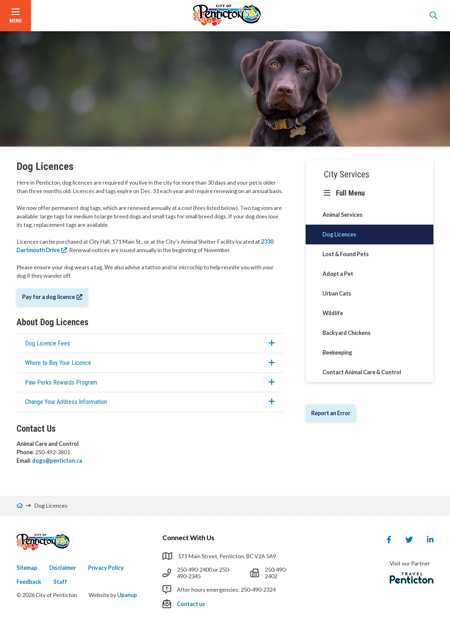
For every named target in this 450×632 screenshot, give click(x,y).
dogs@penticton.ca (57, 460)
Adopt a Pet (337, 273)
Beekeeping (337, 352)
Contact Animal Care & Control (361, 372)
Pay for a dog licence (48, 296)
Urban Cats (336, 293)
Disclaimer (62, 567)
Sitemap (27, 567)
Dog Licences (339, 234)
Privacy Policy (106, 567)
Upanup (127, 594)
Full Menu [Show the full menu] (350, 193)
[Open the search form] (433, 15)
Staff (60, 581)
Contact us (191, 603)
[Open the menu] (15, 15)
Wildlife (332, 313)
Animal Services (342, 214)
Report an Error (330, 413)
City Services (346, 174)
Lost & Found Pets (345, 254)
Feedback (29, 581)
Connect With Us (188, 538)
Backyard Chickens (346, 332)
